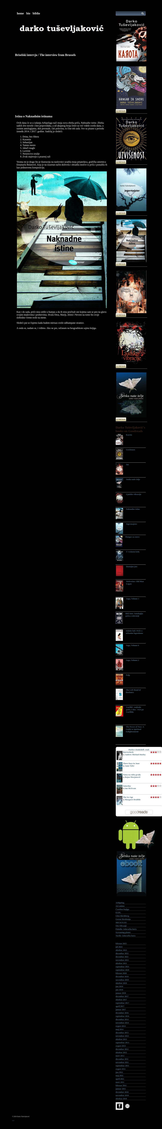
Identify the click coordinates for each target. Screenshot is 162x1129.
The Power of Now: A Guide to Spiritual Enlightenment (135, 729)
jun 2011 (119, 1072)
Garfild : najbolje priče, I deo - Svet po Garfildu (135, 709)
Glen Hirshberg (122, 916)
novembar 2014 (122, 1023)
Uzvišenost (130, 450)
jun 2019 (119, 986)
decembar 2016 (122, 1013)
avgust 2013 (121, 1046)
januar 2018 (121, 993)
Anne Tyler (129, 766)
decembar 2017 (122, 996)
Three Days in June (131, 763)
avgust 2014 (121, 1026)
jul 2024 (119, 947)
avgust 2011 (121, 1069)
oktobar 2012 (121, 1052)
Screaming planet (123, 932)
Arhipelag (120, 903)
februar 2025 (121, 943)
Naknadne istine (133, 509)
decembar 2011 (122, 1059)
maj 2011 (119, 1075)
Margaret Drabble (133, 799)
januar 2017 (121, 1009)
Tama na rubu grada (132, 775)
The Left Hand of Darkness (133, 691)
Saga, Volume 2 (132, 660)
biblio (36, 13)
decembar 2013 (122, 1032)
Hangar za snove (132, 537)
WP (13, 1120)
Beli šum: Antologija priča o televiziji (134, 614)
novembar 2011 (122, 1062)
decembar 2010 (122, 1092)
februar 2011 (121, 1085)
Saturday (127, 786)
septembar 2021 (122, 966)
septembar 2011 (122, 1065)
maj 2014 (119, 1029)
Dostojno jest (131, 566)
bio (28, 13)
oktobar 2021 (121, 963)
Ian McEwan (130, 788)
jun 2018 (119, 990)
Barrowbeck (128, 752)
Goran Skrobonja (123, 919)
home (20, 13)
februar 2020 (121, 973)
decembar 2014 (122, 1019)
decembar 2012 (122, 1049)
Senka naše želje (133, 479)
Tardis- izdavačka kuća (125, 936)
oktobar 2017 (121, 999)
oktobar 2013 (121, 1039)
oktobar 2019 (121, 983)
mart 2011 (120, 1082)
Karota (129, 435)
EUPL (118, 912)
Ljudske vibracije (133, 494)
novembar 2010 (122, 1095)
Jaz (127, 464)
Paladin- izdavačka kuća (126, 929)
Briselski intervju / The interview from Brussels (45, 55)
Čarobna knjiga (122, 909)
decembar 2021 (122, 957)
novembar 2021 (122, 960)
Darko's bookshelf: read (139, 749)
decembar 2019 (122, 976)
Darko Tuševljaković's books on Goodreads (130, 429)
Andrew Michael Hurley (135, 754)
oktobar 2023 (121, 950)
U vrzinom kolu (133, 552)
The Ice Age (128, 797)
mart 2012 (120, 1056)
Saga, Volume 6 (132, 645)
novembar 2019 (122, 980)
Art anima (120, 906)
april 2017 (120, 1006)
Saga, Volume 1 (132, 599)
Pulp (128, 675)
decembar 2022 (122, 953)
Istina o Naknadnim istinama (33, 116)
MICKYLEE (121, 922)
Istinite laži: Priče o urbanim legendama (134, 632)
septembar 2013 (122, 1042)
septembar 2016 (122, 1016)
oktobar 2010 (121, 1098)
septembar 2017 (122, 1003)
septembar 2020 (122, 970)
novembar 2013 (122, 1036)
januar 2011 (121, 1089)
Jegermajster (131, 524)
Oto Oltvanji (121, 926)
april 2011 (120, 1079)
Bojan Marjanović (132, 777)
